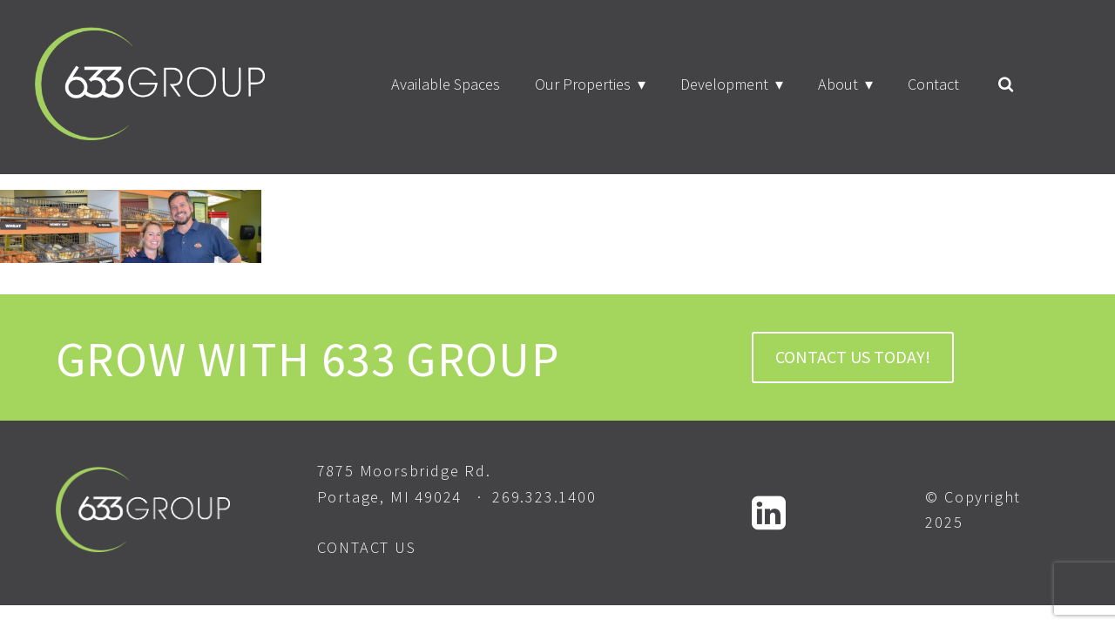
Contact (933, 84)
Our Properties (583, 84)
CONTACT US (366, 547)
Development (724, 84)
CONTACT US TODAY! (852, 356)
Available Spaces (445, 84)
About (838, 84)
